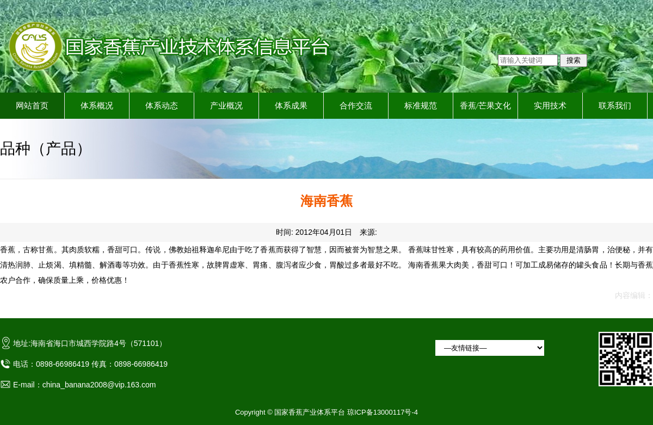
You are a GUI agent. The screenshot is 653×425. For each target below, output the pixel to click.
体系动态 (161, 105)
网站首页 (32, 105)
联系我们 (615, 105)
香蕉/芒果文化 (485, 105)
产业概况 (226, 105)
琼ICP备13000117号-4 (382, 412)
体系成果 (291, 105)
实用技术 (550, 105)
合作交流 (356, 105)
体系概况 (97, 105)
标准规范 (420, 105)
